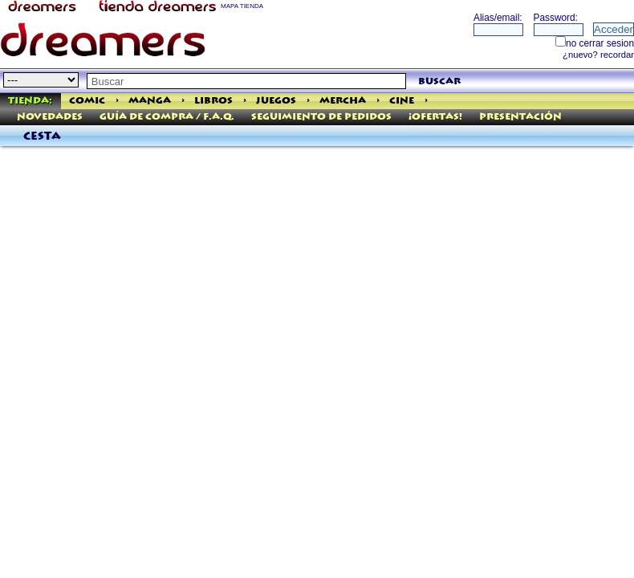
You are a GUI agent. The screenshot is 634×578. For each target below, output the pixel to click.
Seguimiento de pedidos (321, 116)
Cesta (42, 136)
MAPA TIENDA (242, 6)
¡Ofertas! (435, 116)
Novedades (50, 116)
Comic (87, 100)
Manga (149, 100)
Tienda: (30, 100)
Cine (401, 100)
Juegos (276, 100)
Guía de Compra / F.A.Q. (167, 116)
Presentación (520, 116)
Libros (213, 100)
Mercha (342, 100)
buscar (439, 81)
